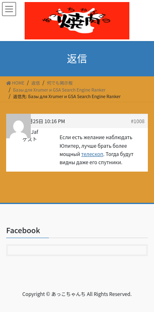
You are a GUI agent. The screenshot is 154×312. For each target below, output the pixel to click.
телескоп (92, 153)
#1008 (138, 120)
